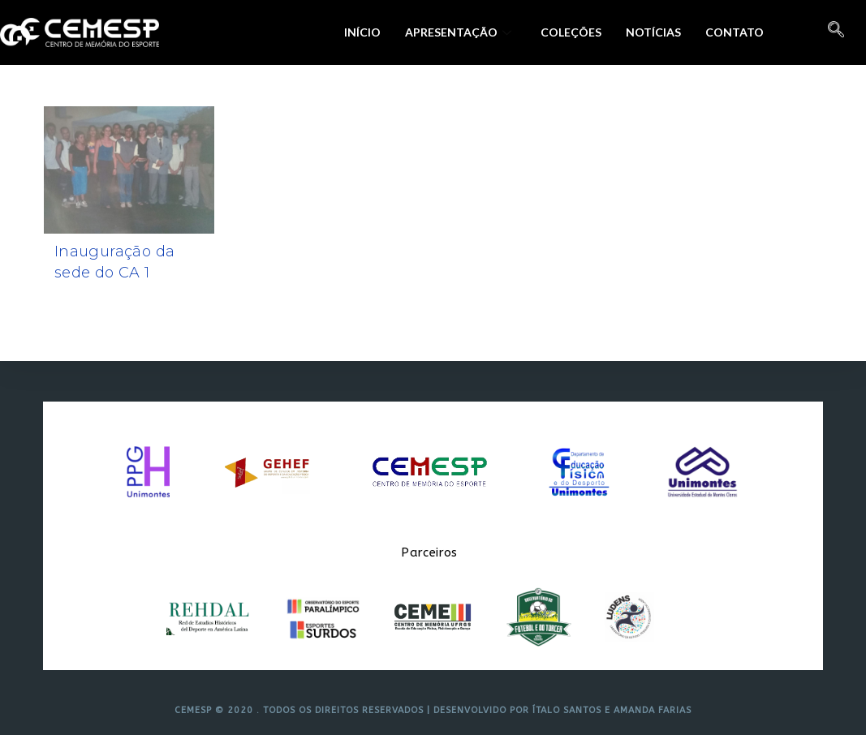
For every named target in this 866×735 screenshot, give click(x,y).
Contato (734, 32)
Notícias (653, 32)
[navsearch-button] (836, 32)
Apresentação (458, 32)
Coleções (571, 32)
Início (362, 32)
